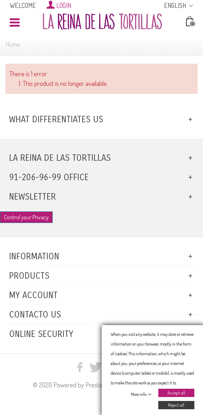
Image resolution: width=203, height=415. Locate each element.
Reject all (176, 405)
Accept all (176, 393)
